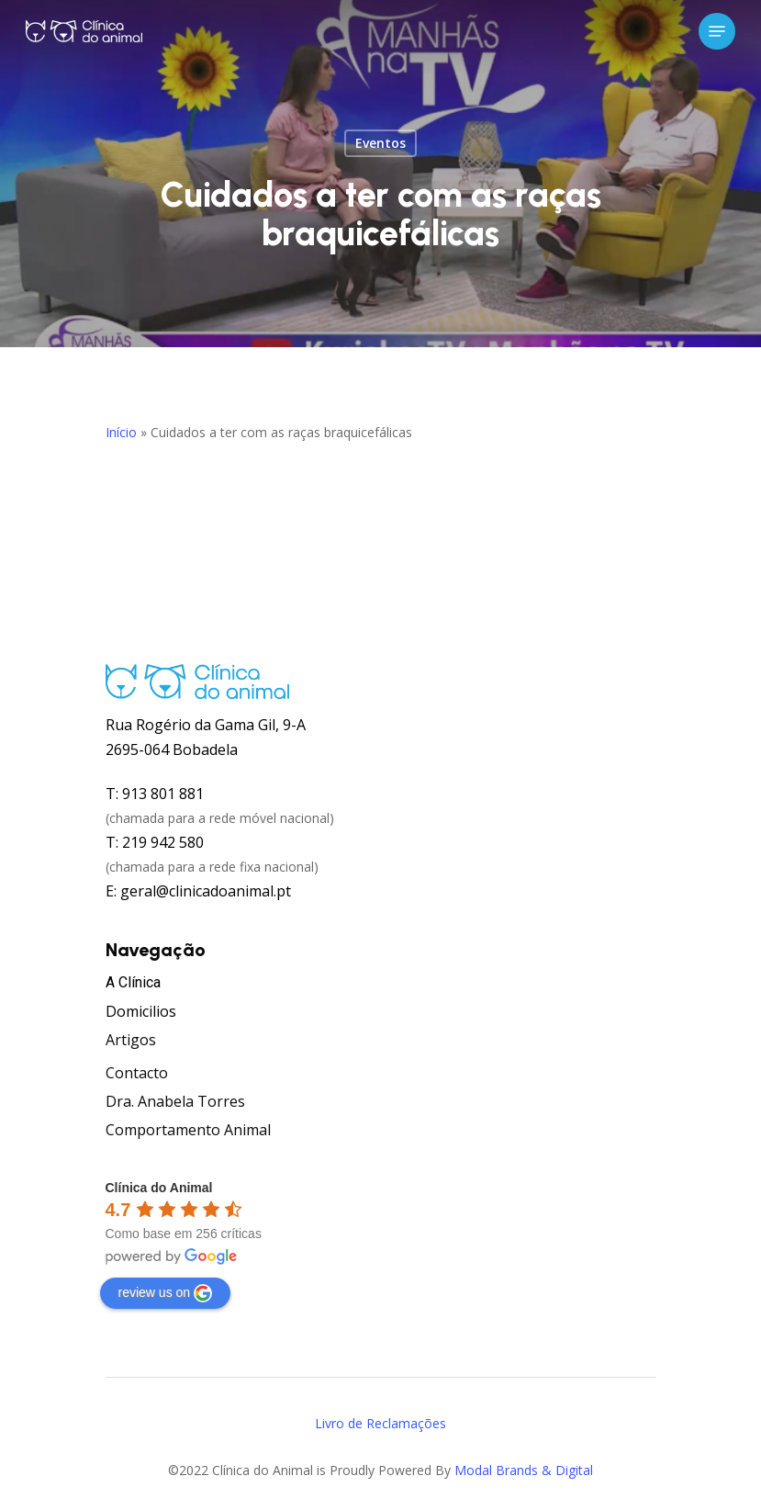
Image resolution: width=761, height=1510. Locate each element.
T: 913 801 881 (155, 793)
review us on (165, 1293)
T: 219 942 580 (155, 842)
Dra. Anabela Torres (175, 1101)
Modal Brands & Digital (523, 1470)
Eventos (380, 143)
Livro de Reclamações (380, 1423)
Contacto (137, 1073)
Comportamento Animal (188, 1130)
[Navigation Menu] (717, 31)
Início (121, 432)
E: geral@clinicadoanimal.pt (198, 891)
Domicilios (141, 1011)
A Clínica (133, 982)
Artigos (131, 1040)
